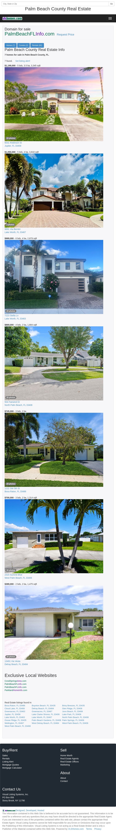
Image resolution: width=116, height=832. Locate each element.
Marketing (65, 764)
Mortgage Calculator (12, 768)
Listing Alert (7, 761)
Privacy (97, 829)
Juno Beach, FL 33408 (72, 711)
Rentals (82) (37, 45)
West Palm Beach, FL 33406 (75, 723)
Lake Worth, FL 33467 (42, 717)
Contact (64, 781)
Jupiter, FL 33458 (12, 714)
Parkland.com (16, 690)
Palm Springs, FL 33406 (73, 720)
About (63, 778)
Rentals (6, 758)
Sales (5, 755)
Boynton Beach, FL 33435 (43, 705)
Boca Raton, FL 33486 (15, 705)
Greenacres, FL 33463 (15, 711)
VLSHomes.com (76, 829)
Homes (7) (10, 45)
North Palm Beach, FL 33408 (75, 717)
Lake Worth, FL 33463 (15, 717)
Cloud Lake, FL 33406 (15, 708)
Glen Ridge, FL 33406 (72, 708)
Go (111, 4)
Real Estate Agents (69, 758)
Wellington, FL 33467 (14, 723)
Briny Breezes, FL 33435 (73, 705)
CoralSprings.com (15, 681)
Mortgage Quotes (10, 764)
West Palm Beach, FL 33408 (18, 726)
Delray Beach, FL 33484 (43, 708)
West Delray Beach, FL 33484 (45, 723)
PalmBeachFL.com (15, 684)
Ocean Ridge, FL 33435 (15, 720)
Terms (89, 829)
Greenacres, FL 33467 (42, 711)
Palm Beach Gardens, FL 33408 (46, 720)
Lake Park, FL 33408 (71, 714)
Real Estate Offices (69, 761)
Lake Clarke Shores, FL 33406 (45, 714)
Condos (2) (23, 45)
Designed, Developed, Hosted (30, 810)
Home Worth (66, 755)
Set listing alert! (22, 61)
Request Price (65, 34)
